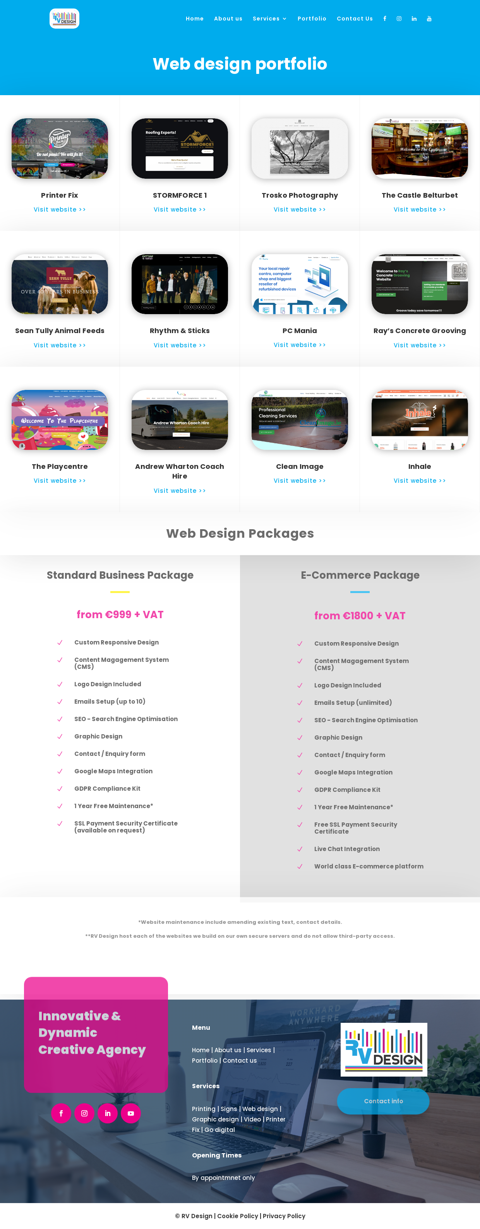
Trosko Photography (300, 195)
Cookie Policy (237, 1216)
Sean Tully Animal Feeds (60, 330)
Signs (229, 1109)
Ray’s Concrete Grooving (420, 330)
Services (266, 19)
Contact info (382, 1101)
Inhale (420, 466)
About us (228, 19)
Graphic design (215, 1119)
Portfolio (312, 19)
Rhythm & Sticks (180, 330)
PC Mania (300, 330)
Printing (204, 1109)
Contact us (240, 1060)
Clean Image (300, 466)
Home (195, 19)
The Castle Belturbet (420, 195)
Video (252, 1119)
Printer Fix (59, 195)
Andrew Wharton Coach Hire (179, 471)
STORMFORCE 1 (180, 195)
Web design (260, 1109)
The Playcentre (60, 466)
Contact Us (355, 19)
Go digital (219, 1130)
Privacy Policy (284, 1216)
